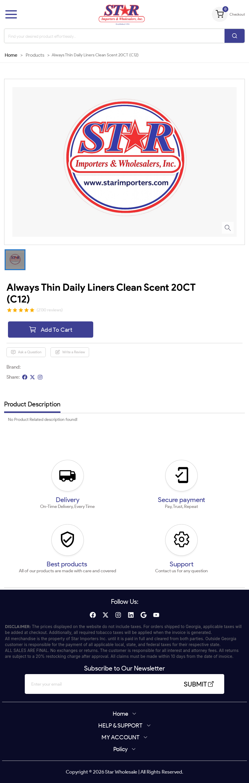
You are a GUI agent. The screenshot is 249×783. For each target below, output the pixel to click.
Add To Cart (50, 330)
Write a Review (70, 352)
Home (11, 55)
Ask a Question (26, 352)
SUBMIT (199, 684)
